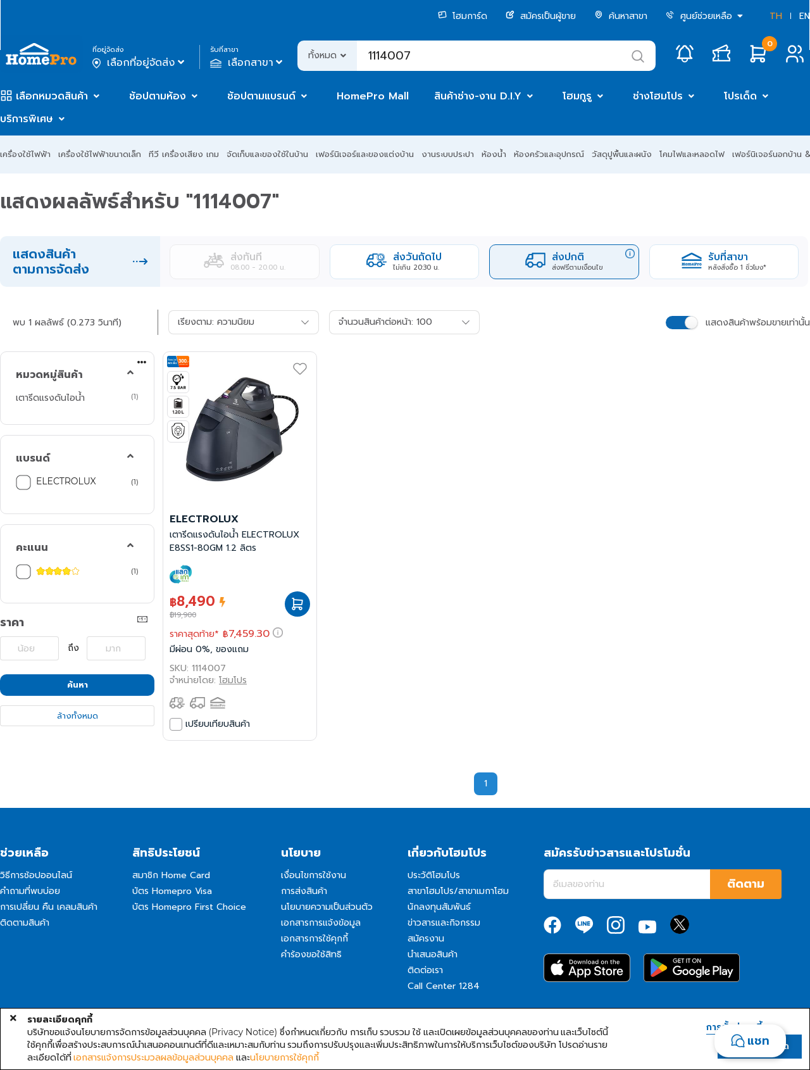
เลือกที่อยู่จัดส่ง (139, 62)
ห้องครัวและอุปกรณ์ (549, 154)
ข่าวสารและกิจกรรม (444, 922)
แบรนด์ (33, 458)
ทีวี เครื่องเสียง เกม (184, 154)
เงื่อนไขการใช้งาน (313, 875)
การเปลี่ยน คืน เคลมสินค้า (48, 907)
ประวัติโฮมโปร (434, 875)
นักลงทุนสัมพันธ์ (439, 907)
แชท (758, 1041)
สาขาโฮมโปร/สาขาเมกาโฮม (458, 891)
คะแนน (32, 547)
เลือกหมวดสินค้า (52, 96)
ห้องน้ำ (494, 154)
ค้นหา (77, 685)
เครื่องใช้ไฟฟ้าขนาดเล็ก (99, 154)
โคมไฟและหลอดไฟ (692, 154)
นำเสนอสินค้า (433, 954)
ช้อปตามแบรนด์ (261, 96)
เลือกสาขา (247, 62)
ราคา (12, 622)
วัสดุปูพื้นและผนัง (622, 154)
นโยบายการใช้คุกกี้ (284, 1057)
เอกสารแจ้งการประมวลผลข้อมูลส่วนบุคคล (153, 1057)
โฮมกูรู (577, 96)
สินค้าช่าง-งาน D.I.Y (477, 96)
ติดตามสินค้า (24, 922)
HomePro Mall (373, 96)
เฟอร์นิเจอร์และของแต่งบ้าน (365, 154)
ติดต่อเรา (425, 970)
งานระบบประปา (447, 154)
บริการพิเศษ (26, 119)
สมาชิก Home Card (171, 875)
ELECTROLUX (66, 481)
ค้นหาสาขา (620, 16)
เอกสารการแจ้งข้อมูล (321, 922)
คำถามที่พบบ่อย (30, 891)
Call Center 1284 (444, 986)
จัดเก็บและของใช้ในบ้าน (267, 154)
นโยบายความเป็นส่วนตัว (327, 907)
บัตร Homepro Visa (172, 891)
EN (804, 16)
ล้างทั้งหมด (77, 716)
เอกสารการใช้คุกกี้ (314, 938)
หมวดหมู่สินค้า (49, 374)
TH (776, 16)
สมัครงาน (426, 938)
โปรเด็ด (740, 96)
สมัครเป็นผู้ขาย (541, 16)
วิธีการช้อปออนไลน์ (36, 875)
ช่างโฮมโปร (658, 96)
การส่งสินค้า (304, 891)
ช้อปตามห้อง (157, 96)
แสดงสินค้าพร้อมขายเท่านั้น (758, 322)
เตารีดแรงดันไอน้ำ (50, 397)
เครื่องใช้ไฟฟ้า (25, 154)
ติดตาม (745, 884)
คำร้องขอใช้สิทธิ (311, 954)
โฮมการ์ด (462, 16)
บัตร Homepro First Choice (189, 907)
